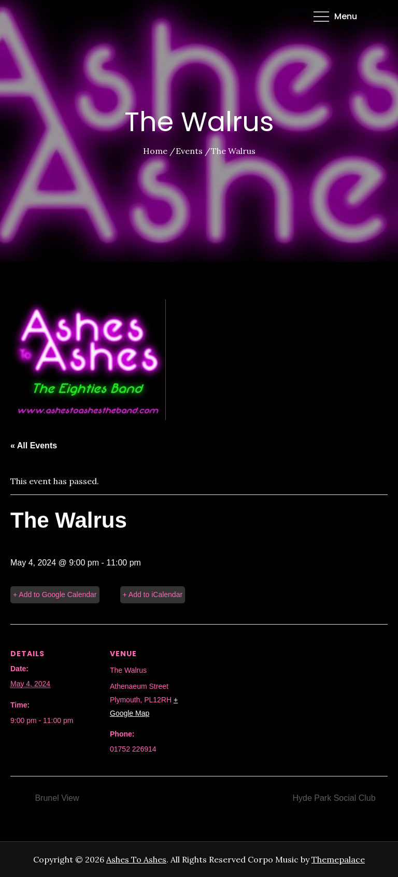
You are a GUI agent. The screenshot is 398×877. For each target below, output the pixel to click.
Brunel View (56, 798)
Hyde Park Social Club (335, 798)
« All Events (33, 445)
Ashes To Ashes (136, 859)
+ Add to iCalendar (153, 594)
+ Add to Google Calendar (55, 594)
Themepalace (338, 859)
